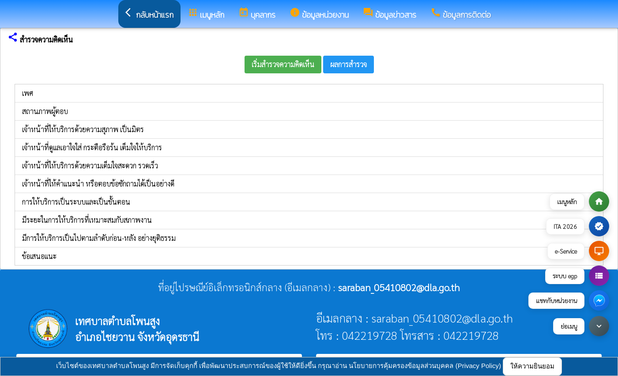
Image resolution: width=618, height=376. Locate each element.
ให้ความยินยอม (532, 366)
